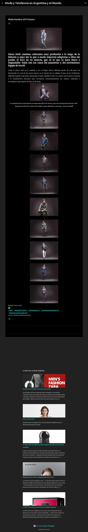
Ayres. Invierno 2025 (28, 419)
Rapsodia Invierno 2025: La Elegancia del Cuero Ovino (38, 477)
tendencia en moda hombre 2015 (18, 313)
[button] (9, 23)
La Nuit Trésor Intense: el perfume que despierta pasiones (39, 507)
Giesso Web (17, 305)
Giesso (11, 310)
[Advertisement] (44, 352)
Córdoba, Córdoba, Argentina (22, 315)
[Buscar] (65, 3)
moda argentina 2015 (21, 310)
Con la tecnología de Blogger (44, 526)
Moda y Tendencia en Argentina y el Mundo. (33, 3)
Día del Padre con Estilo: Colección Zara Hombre (37, 389)
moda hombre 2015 (34, 310)
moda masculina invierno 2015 (50, 310)
